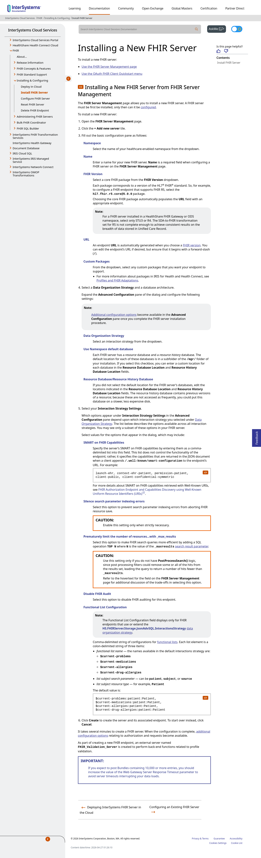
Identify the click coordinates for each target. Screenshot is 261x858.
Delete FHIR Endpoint (35, 110)
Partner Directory (237, 8)
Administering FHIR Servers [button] (35, 116)
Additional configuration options (114, 315)
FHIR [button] (16, 50)
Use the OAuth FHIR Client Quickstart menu (112, 74)
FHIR (39, 18)
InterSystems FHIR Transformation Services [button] (35, 136)
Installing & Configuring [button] (32, 80)
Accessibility (236, 838)
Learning (75, 8)
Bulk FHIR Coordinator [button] (31, 122)
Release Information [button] (30, 62)
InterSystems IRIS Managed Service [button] (31, 160)
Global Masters (182, 8)
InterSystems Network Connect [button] (33, 167)
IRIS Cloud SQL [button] (22, 153)
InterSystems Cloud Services (20, 18)
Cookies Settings (218, 843)
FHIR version (192, 245)
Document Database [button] (26, 148)
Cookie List (236, 843)
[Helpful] (218, 51)
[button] (80, 87)
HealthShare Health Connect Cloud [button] (35, 45)
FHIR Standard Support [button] (32, 74)
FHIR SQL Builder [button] (28, 128)
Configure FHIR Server (35, 98)
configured (148, 107)
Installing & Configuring (57, 18)
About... (22, 56)
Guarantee (219, 838)
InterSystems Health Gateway (32, 143)
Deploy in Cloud (31, 86)
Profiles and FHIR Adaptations (117, 280)
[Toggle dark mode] (236, 29)
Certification (208, 8)
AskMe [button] (217, 28)
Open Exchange (152, 8)
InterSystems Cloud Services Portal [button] (35, 40)
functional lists (167, 642)
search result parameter (191, 546)
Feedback (257, 437)
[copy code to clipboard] (205, 472)
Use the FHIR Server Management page (109, 67)
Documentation (99, 8)
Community (126, 8)
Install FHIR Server (82, 18)
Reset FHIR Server (32, 104)
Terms (205, 838)
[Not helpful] (226, 51)
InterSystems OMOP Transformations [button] (26, 173)
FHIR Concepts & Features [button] (34, 68)
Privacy (195, 838)
